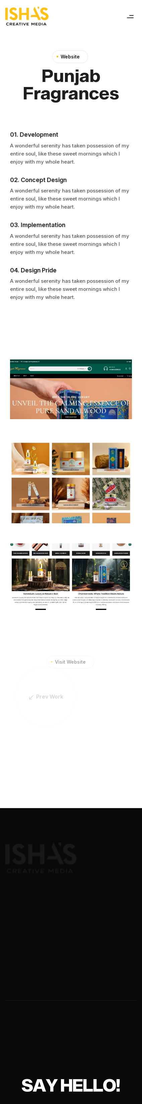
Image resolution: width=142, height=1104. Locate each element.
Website (70, 57)
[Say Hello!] (71, 1085)
